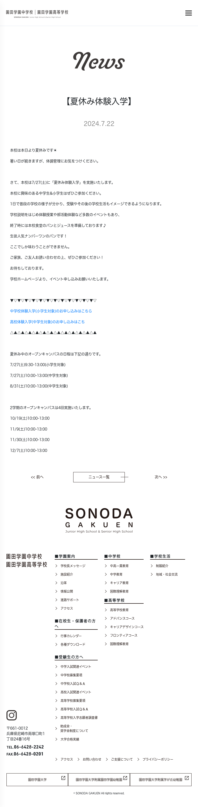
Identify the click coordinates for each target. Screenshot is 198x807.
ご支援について (119, 759)
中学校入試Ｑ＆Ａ (70, 683)
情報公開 (64, 591)
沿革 (61, 582)
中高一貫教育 (116, 565)
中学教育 (113, 574)
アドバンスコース (119, 618)
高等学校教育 (116, 609)
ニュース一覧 (106, 477)
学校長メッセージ (70, 565)
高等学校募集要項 (70, 700)
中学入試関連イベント (73, 666)
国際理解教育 (116, 591)
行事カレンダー (68, 635)
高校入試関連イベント (73, 692)
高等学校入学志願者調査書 (76, 717)
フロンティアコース (120, 635)
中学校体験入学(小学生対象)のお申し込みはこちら (51, 311)
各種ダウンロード (70, 644)
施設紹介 (64, 574)
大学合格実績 (67, 739)
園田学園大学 (37, 779)
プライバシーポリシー (155, 759)
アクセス (64, 608)
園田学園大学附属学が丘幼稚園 (160, 779)
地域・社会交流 (164, 574)
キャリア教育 (116, 582)
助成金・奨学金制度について (71, 728)
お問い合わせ (89, 759)
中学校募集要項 (68, 675)
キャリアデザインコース (124, 626)
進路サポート (67, 599)
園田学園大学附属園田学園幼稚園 (99, 779)
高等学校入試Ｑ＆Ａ (71, 709)
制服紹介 (159, 565)
